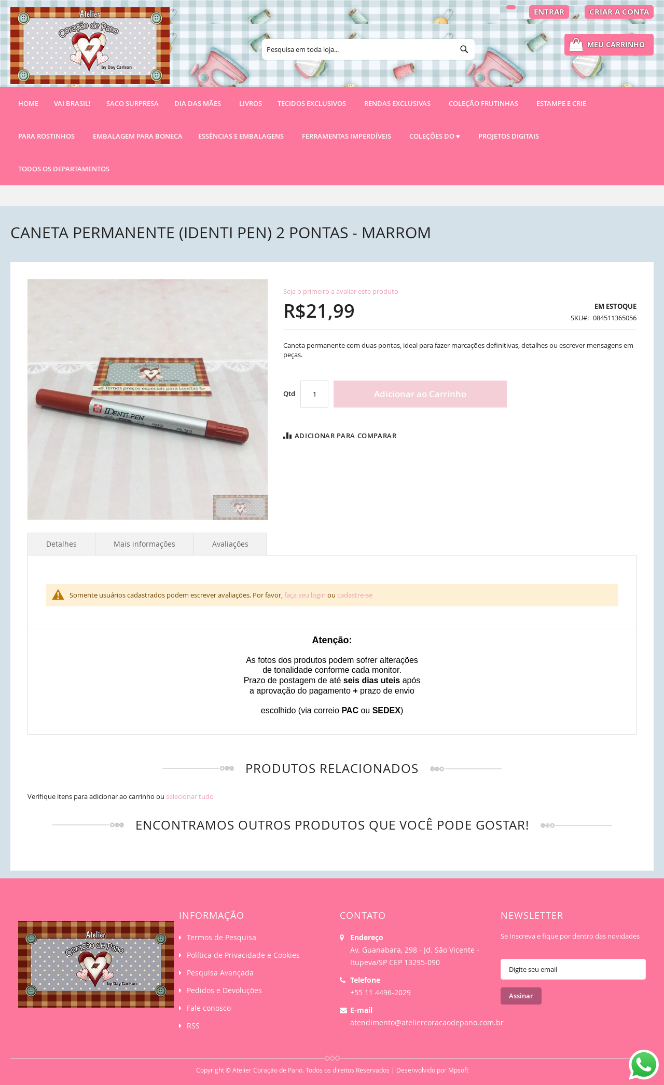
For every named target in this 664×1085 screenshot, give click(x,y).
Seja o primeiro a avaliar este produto (340, 291)
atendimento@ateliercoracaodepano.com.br (427, 1022)
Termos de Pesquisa (221, 937)
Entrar (549, 11)
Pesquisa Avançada (220, 973)
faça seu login (305, 595)
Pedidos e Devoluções (224, 990)
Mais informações (144, 544)
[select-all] (190, 797)
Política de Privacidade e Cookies (243, 955)
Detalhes (61, 544)
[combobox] (368, 49)
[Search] (464, 49)
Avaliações (230, 544)
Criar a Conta (619, 11)
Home (28, 103)
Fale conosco (209, 1008)
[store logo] (90, 50)
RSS (193, 1025)
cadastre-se (354, 595)
